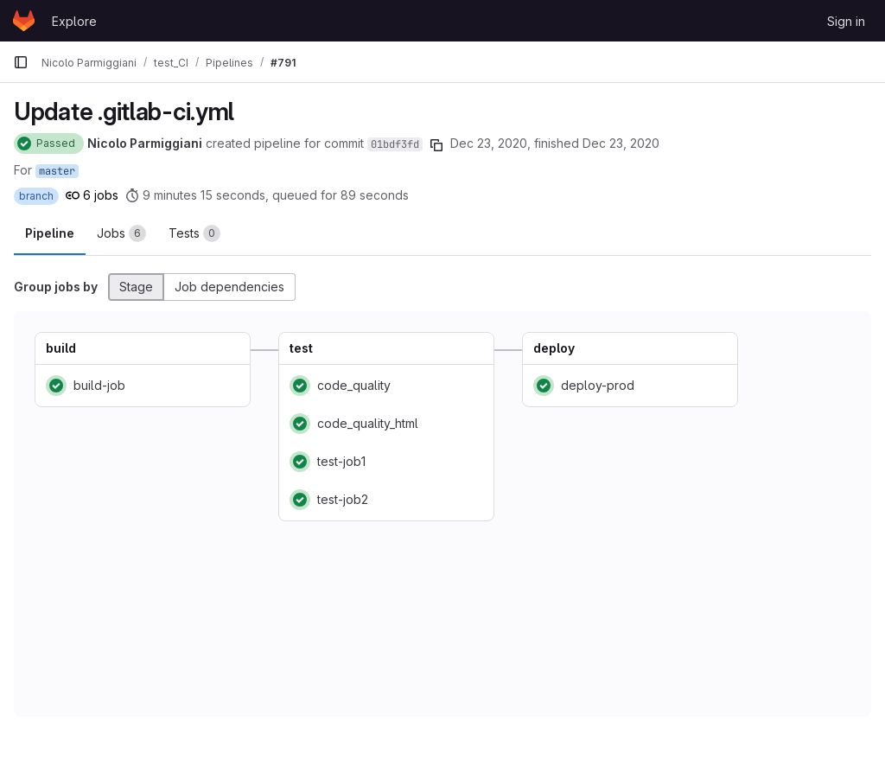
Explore (74, 21)
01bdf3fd (395, 144)
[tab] (121, 233)
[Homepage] (24, 21)
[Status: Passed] (49, 143)
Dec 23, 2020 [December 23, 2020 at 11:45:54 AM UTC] (488, 143)
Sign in (846, 21)
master (57, 171)
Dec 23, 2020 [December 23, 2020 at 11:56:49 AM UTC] (621, 143)
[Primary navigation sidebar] (21, 62)
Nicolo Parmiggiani (144, 143)
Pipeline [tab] (49, 233)
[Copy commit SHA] (436, 145)
